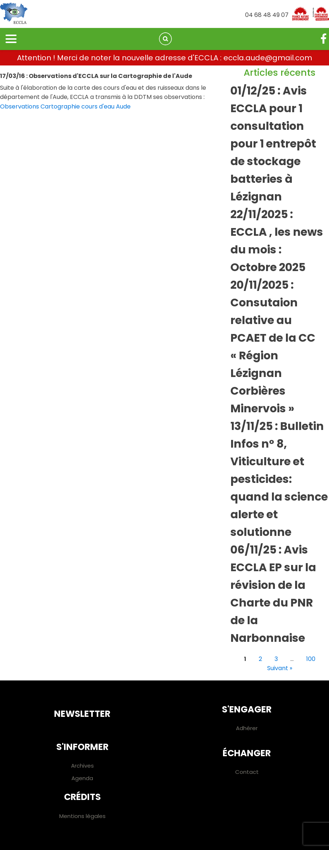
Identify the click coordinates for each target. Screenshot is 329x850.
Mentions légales (82, 816)
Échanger (247, 753)
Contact (247, 772)
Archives (82, 765)
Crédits (82, 797)
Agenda (82, 778)
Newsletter (82, 714)
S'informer (82, 747)
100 (310, 659)
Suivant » (279, 668)
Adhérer (247, 728)
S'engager (247, 709)
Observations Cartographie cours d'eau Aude (65, 106)
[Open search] (165, 38)
